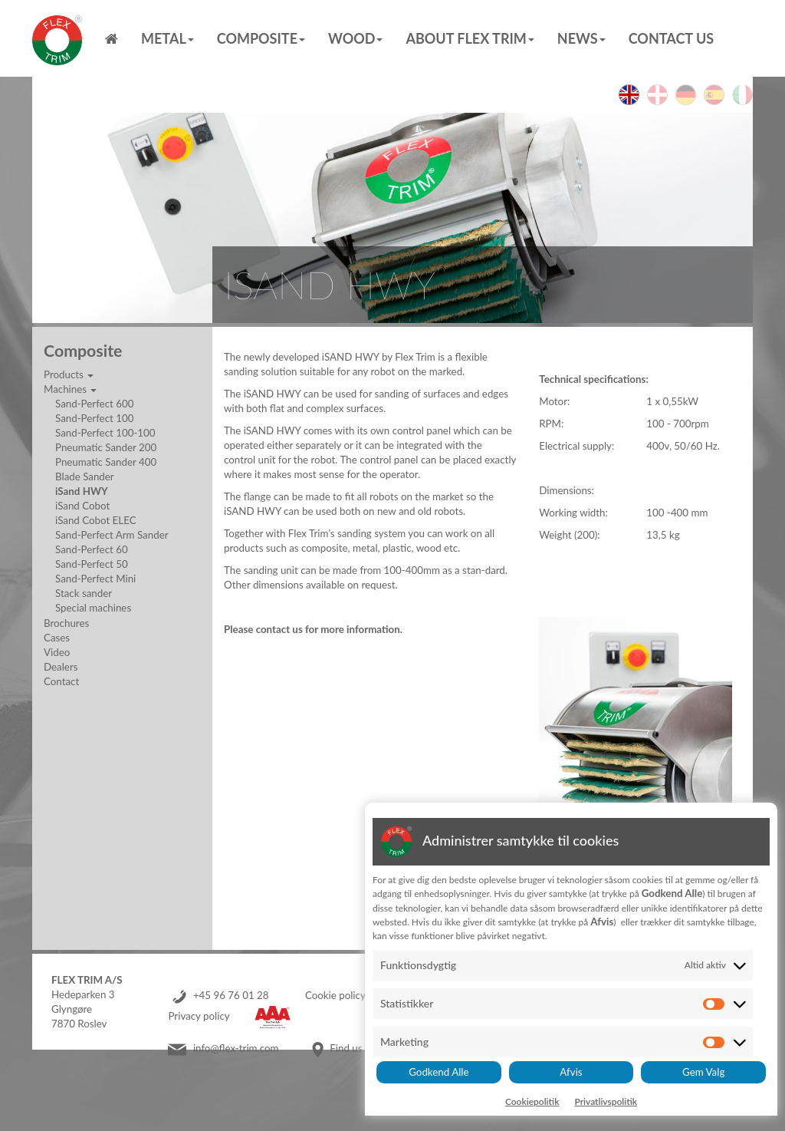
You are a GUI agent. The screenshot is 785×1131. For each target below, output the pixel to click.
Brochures (66, 623)
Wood (355, 38)
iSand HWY (81, 491)
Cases (57, 637)
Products (69, 374)
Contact (61, 681)
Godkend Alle (438, 1072)
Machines (70, 389)
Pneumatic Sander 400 (105, 462)
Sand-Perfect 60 (91, 549)
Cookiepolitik (532, 1101)
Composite (261, 38)
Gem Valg (703, 1072)
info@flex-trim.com (236, 1048)
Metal (167, 38)
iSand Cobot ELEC (95, 520)
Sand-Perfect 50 (91, 564)
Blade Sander (84, 476)
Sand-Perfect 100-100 (105, 433)
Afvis (571, 1072)
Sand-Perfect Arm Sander (112, 535)
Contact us (671, 38)
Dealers (60, 667)
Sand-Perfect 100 (94, 418)
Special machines (93, 608)
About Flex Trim (470, 38)
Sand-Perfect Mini (95, 578)
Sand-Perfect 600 (94, 403)
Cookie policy (335, 995)
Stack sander (83, 593)
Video (57, 652)
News (581, 38)
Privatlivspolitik (605, 1101)
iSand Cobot (82, 506)
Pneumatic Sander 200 (105, 447)
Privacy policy (198, 1016)
